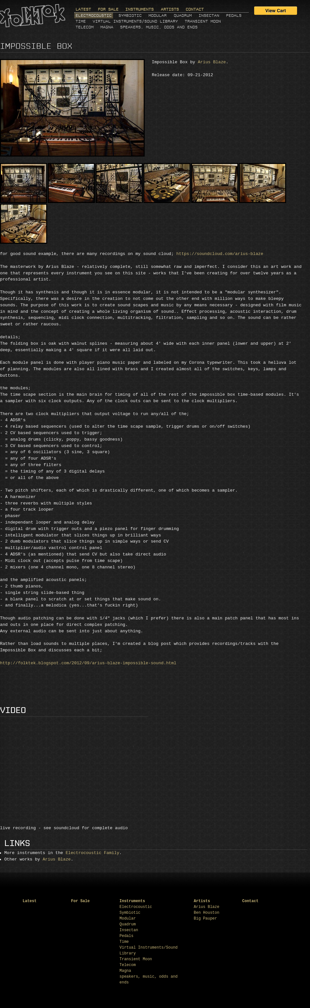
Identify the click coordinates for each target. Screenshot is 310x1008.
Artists (170, 9)
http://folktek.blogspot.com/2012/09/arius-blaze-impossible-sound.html (88, 663)
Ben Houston (206, 913)
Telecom (85, 27)
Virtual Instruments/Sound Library (135, 21)
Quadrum (183, 15)
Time (81, 21)
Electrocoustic (94, 15)
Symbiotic (130, 15)
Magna (106, 27)
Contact (195, 9)
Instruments (139, 9)
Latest (83, 9)
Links (17, 843)
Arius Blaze (212, 62)
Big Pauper (205, 918)
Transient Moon (203, 21)
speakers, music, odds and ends (159, 27)
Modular (158, 15)
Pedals (234, 15)
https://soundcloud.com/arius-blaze (219, 253)
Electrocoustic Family (92, 852)
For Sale (108, 9)
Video (13, 710)
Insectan (209, 15)
